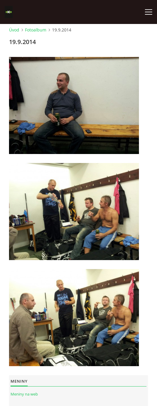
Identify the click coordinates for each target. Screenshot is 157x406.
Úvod (14, 30)
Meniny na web (24, 394)
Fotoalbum (35, 30)
